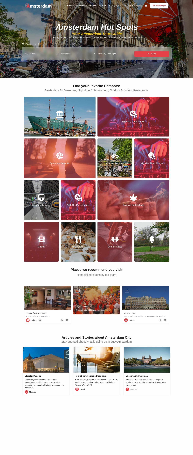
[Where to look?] (41, 54)
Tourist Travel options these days (90, 376)
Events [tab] (38, 43)
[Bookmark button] (67, 320)
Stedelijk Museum (33, 376)
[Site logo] (38, 5)
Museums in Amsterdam (137, 376)
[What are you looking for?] (115, 54)
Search (151, 54)
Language (114, 5)
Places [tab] (26, 43)
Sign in (130, 5)
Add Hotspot (159, 5)
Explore (80, 5)
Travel (82, 389)
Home (70, 5)
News (93, 5)
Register (139, 5)
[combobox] (78, 54)
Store (102, 5)
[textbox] (78, 54)
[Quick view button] (62, 320)
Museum (32, 392)
